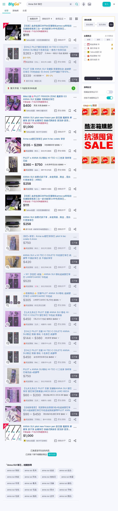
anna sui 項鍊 (48, 483)
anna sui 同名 (31, 477)
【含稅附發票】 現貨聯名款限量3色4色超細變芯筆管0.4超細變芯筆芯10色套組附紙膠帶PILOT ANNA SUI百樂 (47, 410)
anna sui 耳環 (13, 483)
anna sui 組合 (65, 470)
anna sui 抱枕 (31, 496)
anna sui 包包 (13, 490)
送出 (98, 78)
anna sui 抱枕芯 (49, 477)
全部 (88, 40)
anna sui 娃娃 (48, 470)
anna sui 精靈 (67, 477)
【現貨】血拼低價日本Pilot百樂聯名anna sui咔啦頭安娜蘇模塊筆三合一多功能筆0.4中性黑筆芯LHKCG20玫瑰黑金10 (47, 28)
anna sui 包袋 (13, 496)
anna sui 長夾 (31, 470)
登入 (107, 4)
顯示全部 (52, 454)
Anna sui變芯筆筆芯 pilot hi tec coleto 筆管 (44, 138)
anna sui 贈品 (65, 496)
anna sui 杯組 (13, 477)
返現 (108, 40)
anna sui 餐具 (31, 483)
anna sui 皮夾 (48, 496)
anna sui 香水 (48, 490)
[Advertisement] (98, 187)
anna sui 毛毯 (31, 490)
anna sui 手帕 (65, 490)
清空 (98, 40)
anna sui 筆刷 (13, 470)
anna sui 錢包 (65, 483)
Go (111, 24)
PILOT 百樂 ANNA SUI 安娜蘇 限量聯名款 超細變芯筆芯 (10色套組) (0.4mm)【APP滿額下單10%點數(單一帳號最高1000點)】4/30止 (47, 72)
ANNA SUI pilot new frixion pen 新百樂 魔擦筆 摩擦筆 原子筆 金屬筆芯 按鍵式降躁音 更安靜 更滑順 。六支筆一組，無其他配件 (47, 120)
